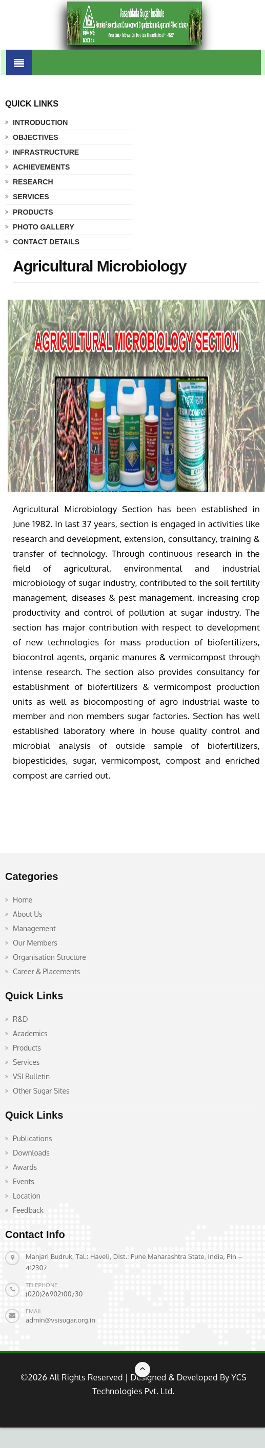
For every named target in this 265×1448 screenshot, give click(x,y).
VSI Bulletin (31, 1076)
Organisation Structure (49, 957)
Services (31, 197)
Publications (32, 1138)
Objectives (35, 137)
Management (34, 928)
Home (22, 899)
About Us (28, 914)
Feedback (28, 1210)
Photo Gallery (43, 227)
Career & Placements (46, 971)
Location (26, 1195)
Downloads (31, 1152)
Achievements (41, 167)
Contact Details (46, 242)
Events (23, 1181)
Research (33, 182)
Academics (30, 1033)
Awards (25, 1167)
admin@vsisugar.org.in (60, 1320)
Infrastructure (46, 152)
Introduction (40, 122)
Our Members (35, 942)
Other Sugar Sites (41, 1090)
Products (33, 212)
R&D (20, 1019)
